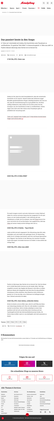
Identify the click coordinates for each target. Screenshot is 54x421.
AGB (41, 396)
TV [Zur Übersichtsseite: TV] (39, 8)
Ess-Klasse (16, 403)
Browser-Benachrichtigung (19, 401)
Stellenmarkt (16, 411)
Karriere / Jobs (30, 396)
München (3, 394)
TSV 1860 (3, 401)
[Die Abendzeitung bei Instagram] (27, 364)
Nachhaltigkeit (4, 413)
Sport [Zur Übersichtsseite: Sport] (17, 8)
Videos (24, 322)
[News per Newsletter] (27, 378)
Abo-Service (29, 400)
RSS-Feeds (16, 400)
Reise (2, 411)
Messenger (16, 398)
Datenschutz (42, 398)
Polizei (37, 219)
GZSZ (8, 322)
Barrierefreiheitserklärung (45, 400)
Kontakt (28, 403)
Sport (2, 405)
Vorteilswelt (16, 405)
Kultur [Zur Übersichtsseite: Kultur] (49, 8)
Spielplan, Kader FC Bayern (19, 407)
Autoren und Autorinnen (31, 394)
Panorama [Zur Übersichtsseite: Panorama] (31, 8)
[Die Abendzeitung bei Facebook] (10, 364)
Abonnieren (29, 398)
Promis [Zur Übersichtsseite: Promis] (24, 8)
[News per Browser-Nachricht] (44, 378)
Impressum (42, 394)
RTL (21, 322)
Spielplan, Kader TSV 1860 (19, 409)
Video (8, 223)
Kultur (2, 409)
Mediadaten (29, 405)
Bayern (2, 398)
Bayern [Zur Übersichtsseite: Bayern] (12, 8)
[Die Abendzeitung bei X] (44, 364)
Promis (2, 403)
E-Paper (28, 401)
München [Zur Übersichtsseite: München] (4, 8)
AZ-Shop (28, 407)
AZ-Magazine (29, 409)
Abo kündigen (42, 401)
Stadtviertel (3, 396)
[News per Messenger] (10, 378)
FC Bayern (3, 400)
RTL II (17, 322)
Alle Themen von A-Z (18, 394)
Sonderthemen (30, 411)
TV (7, 12)
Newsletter (16, 396)
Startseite (4, 12)
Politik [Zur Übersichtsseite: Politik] (43, 8)
